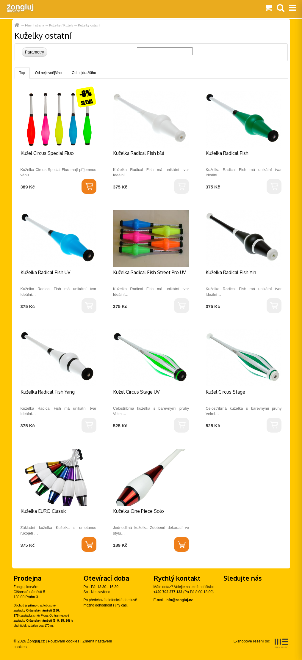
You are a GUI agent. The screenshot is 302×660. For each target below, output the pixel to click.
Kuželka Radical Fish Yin (231, 272)
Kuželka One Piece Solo (138, 511)
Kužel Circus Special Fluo (47, 153)
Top (22, 73)
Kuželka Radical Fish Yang (48, 392)
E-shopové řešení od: (261, 643)
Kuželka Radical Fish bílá (138, 153)
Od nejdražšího (84, 73)
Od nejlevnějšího (48, 73)
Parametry (34, 52)
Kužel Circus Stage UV (136, 392)
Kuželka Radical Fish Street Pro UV (149, 272)
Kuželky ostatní (89, 25)
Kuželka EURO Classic (44, 511)
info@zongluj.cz (179, 600)
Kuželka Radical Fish (227, 153)
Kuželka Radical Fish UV (46, 272)
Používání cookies (63, 641)
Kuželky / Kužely (61, 25)
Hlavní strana (17, 25)
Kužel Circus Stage (225, 392)
